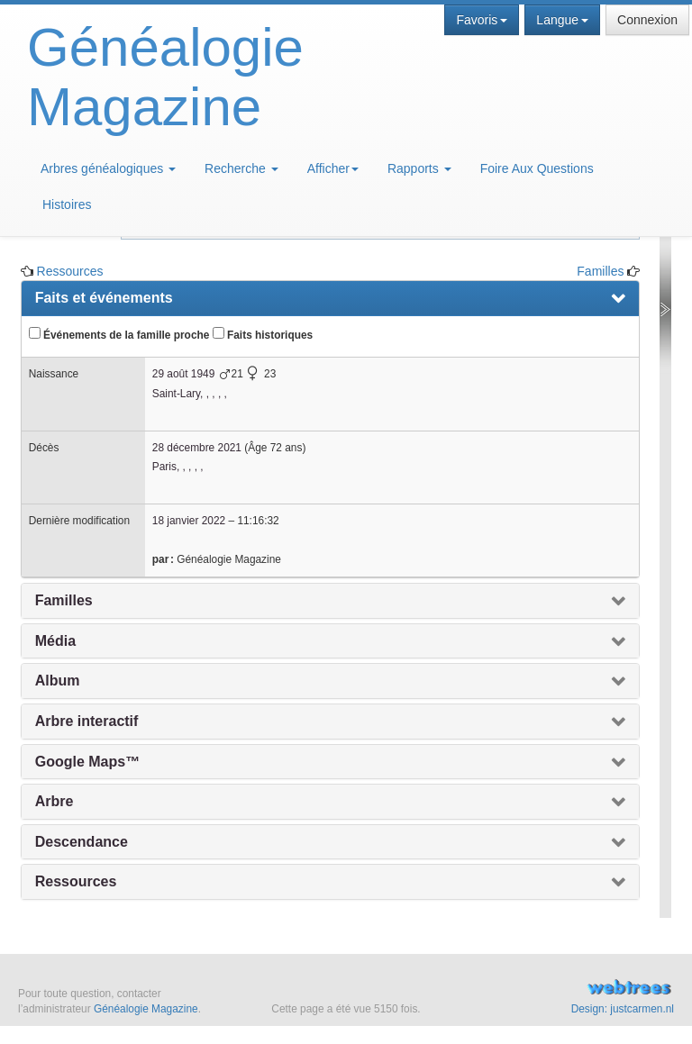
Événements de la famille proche (119, 334)
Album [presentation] (57, 680)
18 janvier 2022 (188, 520)
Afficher (333, 168)
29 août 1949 (183, 374)
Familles (600, 271)
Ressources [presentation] (76, 881)
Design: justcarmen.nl (622, 1009)
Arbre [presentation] (54, 801)
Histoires (66, 204)
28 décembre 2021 (196, 447)
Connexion (647, 20)
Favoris (481, 20)
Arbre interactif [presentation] (87, 721)
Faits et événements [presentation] (104, 297)
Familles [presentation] (64, 600)
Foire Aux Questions (537, 168)
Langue (562, 20)
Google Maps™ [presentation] (87, 761)
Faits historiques (263, 334)
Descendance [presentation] (81, 841)
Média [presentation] (55, 641)
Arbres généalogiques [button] (108, 168)
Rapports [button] (419, 168)
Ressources (70, 271)
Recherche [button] (241, 168)
